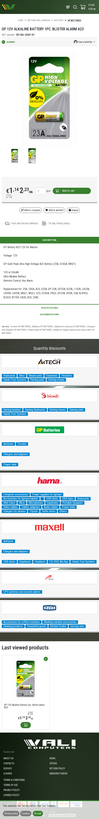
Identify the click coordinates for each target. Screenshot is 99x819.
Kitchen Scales (58, 626)
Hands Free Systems (14, 379)
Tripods (34, 511)
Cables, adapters (31, 507)
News (52, 758)
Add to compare (30, 210)
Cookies (26, 813)
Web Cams (9, 502)
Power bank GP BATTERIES (40, 329)
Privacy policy (11, 790)
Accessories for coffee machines (21, 622)
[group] (49, 98)
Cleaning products (13, 626)
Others (63, 511)
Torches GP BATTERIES (20, 326)
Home (20, 20)
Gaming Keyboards (35, 409)
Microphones (36, 502)
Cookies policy (11, 795)
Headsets (67, 375)
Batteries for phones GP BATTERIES (70, 326)
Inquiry (73, 210)
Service (7, 768)
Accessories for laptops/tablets (20, 498)
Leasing (7, 773)
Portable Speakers (72, 502)
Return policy (57, 768)
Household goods (36, 626)
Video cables (10, 507)
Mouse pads (35, 375)
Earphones (51, 375)
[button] (84, 42)
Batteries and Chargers (38, 20)
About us (8, 758)
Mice (22, 375)
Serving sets (77, 626)
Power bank (9, 464)
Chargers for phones (14, 511)
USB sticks (52, 498)
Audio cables (51, 507)
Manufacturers (58, 773)
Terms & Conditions (14, 780)
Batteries (58, 20)
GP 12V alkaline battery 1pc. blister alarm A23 (24, 706)
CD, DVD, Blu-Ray (58, 561)
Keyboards (9, 375)
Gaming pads (37, 379)
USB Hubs (67, 498)
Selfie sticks (48, 511)
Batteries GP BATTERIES (42, 326)
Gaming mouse (56, 379)
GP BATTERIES (74, 20)
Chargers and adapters (15, 454)
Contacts (8, 763)
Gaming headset (12, 409)
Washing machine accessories (60, 622)
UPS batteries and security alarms (21, 592)
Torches (22, 444)
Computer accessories (15, 494)
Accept (37, 813)
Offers (53, 763)
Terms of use (10, 785)
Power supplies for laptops (47, 494)
